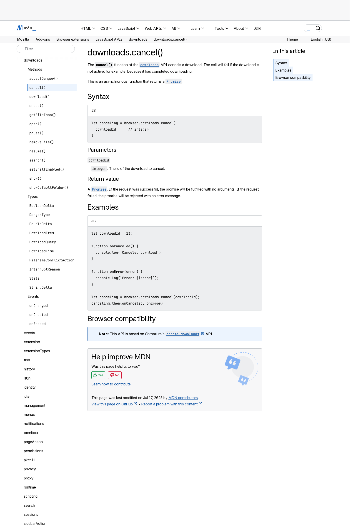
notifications (34, 423)
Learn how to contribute (111, 384)
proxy (28, 478)
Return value (103, 179)
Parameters (102, 149)
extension (32, 342)
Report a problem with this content (169, 404)
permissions (33, 451)
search (29, 505)
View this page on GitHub (112, 404)
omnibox (31, 432)
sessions (31, 514)
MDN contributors (183, 397)
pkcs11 (29, 460)
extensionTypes (37, 351)
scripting (31, 496)
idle (27, 396)
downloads (33, 60)
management (34, 405)
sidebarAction (35, 523)
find (27, 360)
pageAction (33, 441)
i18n (27, 378)
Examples (283, 70)
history (29, 369)
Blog (257, 28)
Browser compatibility (293, 77)
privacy (30, 469)
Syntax (281, 63)
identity (30, 387)
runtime (30, 487)
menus (29, 414)
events (29, 332)
